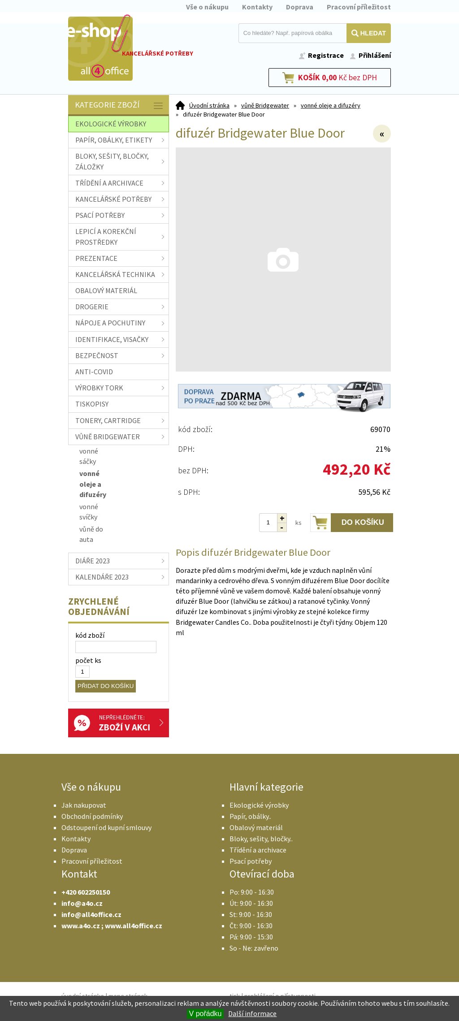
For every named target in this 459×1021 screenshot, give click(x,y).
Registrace (326, 55)
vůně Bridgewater (265, 105)
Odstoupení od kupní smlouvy (106, 827)
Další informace (252, 1013)
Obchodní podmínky (92, 816)
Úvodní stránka (209, 105)
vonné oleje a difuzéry (330, 105)
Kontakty (257, 6)
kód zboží (89, 635)
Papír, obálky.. (250, 816)
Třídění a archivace (258, 849)
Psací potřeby (251, 861)
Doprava (299, 6)
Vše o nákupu (207, 6)
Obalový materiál (256, 827)
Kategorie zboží (120, 106)
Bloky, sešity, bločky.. (261, 838)
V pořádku (205, 1013)
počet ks (88, 660)
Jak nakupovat (83, 804)
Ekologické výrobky (259, 804)
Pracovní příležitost (359, 6)
